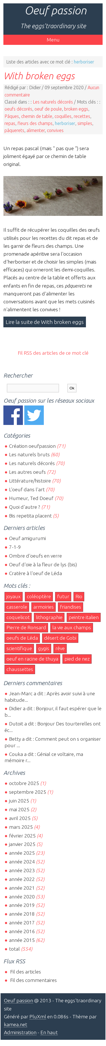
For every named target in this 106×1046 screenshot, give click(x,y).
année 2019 (22, 905)
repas (10, 123)
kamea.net (15, 1024)
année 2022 (22, 879)
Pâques (12, 116)
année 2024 (22, 861)
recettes (82, 116)
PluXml (37, 1016)
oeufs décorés (18, 108)
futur (63, 596)
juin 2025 (19, 800)
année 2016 (22, 931)
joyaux (14, 596)
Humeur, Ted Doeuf (31, 498)
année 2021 (22, 888)
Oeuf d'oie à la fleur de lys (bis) (43, 564)
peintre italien (84, 617)
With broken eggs (39, 75)
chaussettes (20, 669)
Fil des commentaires (33, 980)
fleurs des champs (35, 123)
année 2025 (22, 853)
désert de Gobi (60, 638)
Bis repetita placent (30, 515)
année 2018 (22, 913)
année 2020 (22, 896)
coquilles (63, 116)
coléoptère (39, 596)
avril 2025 (20, 818)
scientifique (19, 648)
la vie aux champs (71, 627)
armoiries (43, 606)
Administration (20, 1032)
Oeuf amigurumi (27, 538)
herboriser (65, 123)
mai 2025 (19, 809)
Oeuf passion (55, 10)
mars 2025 (21, 827)
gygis (43, 648)
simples (84, 123)
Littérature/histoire (30, 480)
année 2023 (22, 870)
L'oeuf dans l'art (27, 489)
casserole (17, 606)
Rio (78, 596)
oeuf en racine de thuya (32, 658)
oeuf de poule (48, 108)
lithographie (49, 617)
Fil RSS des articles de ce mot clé (53, 353)
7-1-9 (15, 547)
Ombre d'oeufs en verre (35, 555)
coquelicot (18, 617)
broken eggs (76, 108)
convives (55, 130)
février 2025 (22, 835)
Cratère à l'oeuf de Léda (35, 573)
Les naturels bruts (29, 454)
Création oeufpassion (32, 446)
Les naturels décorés (53, 101)
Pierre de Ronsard (26, 627)
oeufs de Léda (22, 638)
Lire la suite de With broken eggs (45, 322)
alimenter (36, 130)
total (15, 948)
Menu (53, 39)
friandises (70, 606)
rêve (60, 648)
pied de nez (77, 658)
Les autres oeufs (27, 472)
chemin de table (36, 116)
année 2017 (22, 922)
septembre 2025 (27, 792)
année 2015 (22, 940)
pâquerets (14, 130)
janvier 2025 (22, 844)
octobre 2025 (24, 783)
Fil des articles (25, 971)
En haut (49, 1032)
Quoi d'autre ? (24, 507)
